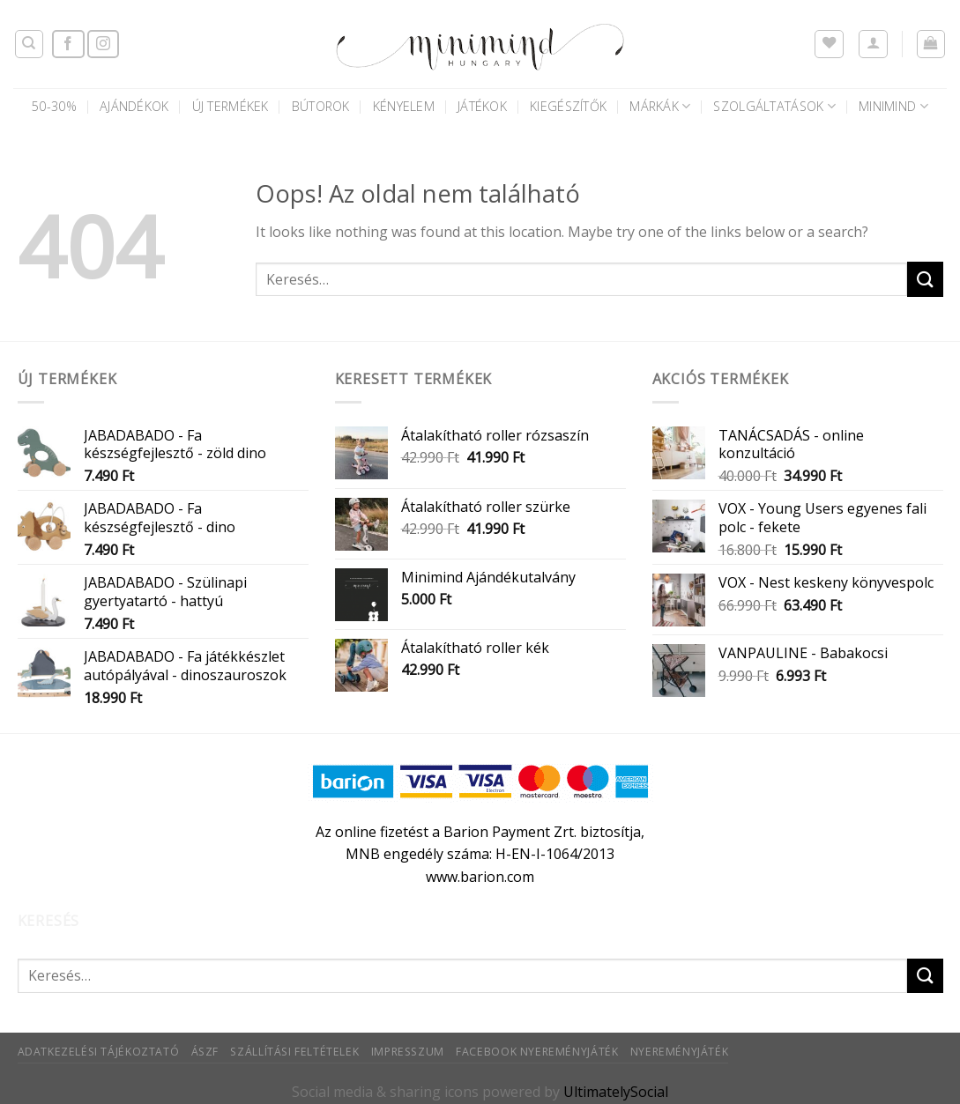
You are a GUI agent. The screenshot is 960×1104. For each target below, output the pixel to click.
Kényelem (404, 106)
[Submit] (924, 279)
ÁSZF (205, 1051)
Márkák (659, 106)
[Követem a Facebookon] (68, 44)
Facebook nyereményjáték (537, 1051)
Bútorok (321, 106)
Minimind (893, 106)
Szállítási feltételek (294, 1051)
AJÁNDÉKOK (134, 106)
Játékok (482, 106)
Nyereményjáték (679, 1051)
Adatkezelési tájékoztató (99, 1051)
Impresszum (407, 1051)
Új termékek (230, 106)
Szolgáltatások (774, 106)
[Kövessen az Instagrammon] (103, 44)
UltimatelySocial (615, 1091)
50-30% (54, 106)
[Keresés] (29, 44)
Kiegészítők (568, 106)
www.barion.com (480, 876)
